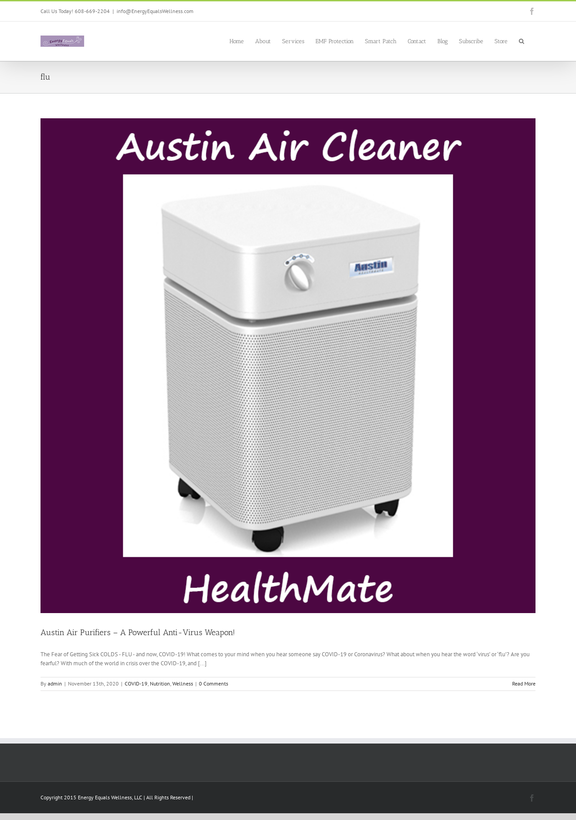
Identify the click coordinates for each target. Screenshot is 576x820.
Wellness (182, 683)
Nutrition (160, 683)
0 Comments (213, 683)
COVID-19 (136, 683)
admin (55, 683)
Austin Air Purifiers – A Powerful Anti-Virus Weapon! (137, 632)
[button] (521, 40)
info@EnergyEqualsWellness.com (155, 11)
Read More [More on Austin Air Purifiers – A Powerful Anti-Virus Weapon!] (524, 683)
